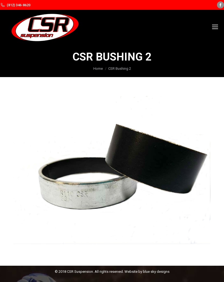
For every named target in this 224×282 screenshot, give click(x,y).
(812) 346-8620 (18, 5)
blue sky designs (156, 272)
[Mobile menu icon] (215, 26)
